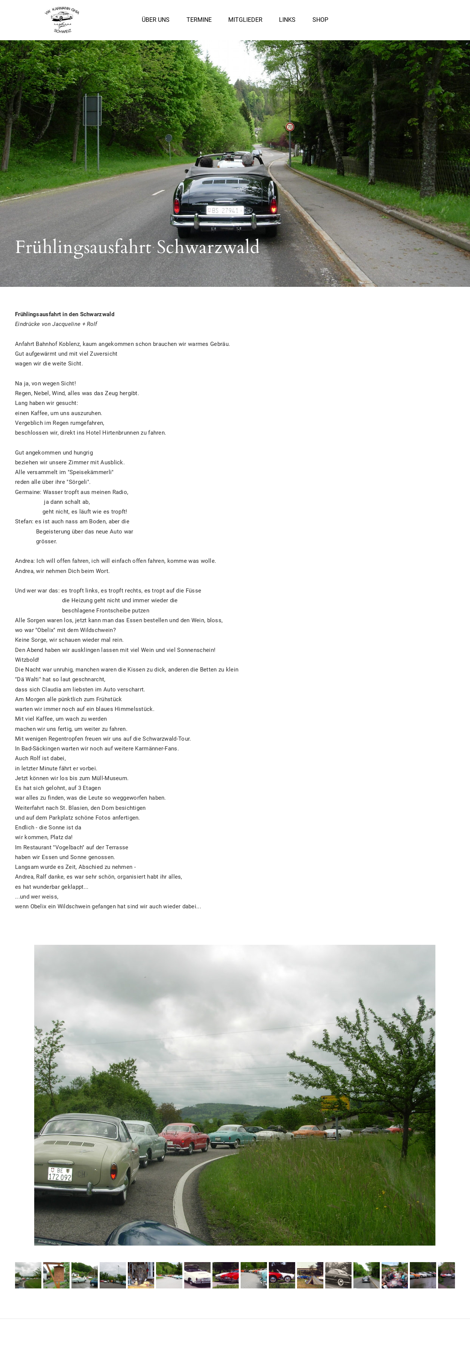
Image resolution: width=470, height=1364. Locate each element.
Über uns (156, 22)
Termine (199, 22)
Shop (320, 22)
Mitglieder (245, 22)
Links (287, 22)
